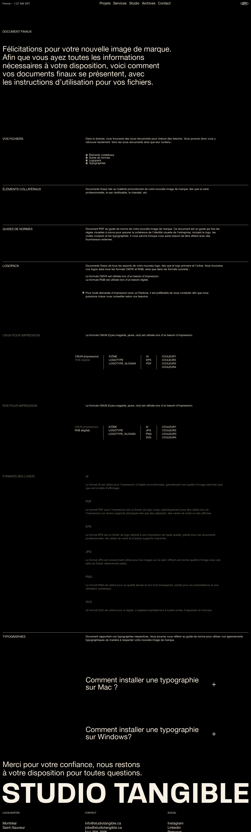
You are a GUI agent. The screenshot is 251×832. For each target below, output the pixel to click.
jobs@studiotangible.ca (103, 828)
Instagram (175, 823)
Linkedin (174, 828)
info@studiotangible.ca (103, 823)
